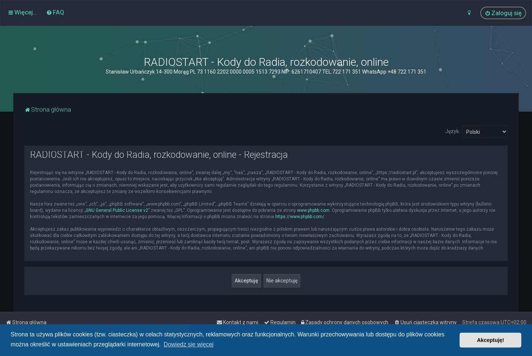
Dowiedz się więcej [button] (189, 344)
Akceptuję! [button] (490, 340)
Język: (452, 131)
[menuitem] (55, 12)
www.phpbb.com (313, 210)
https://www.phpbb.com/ (299, 216)
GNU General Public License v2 (117, 210)
